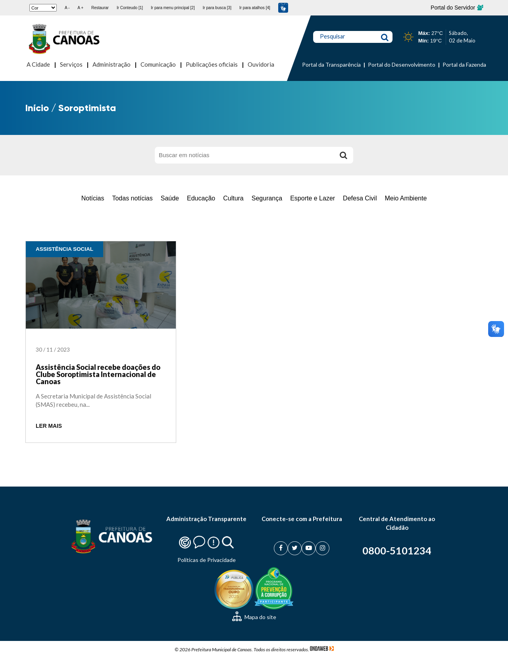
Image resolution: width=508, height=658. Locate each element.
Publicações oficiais (212, 64)
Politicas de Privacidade (206, 559)
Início (37, 108)
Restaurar (100, 8)
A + (80, 8)
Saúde (170, 198)
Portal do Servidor (457, 7)
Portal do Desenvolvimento (401, 64)
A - (67, 8)
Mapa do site (254, 617)
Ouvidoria (261, 64)
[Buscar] (343, 155)
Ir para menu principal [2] (173, 8)
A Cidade (38, 64)
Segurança (267, 198)
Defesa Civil (360, 198)
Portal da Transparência (331, 64)
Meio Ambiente (406, 198)
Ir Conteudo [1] (130, 8)
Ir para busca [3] (217, 8)
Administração (111, 64)
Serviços (71, 64)
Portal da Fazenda (464, 64)
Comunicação (158, 64)
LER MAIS (49, 426)
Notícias (92, 198)
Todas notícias (132, 198)
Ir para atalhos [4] (254, 8)
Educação (201, 198)
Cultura (233, 198)
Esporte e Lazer (312, 198)
